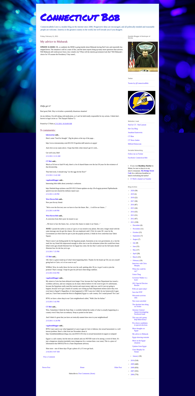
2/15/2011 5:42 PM (52, 302)
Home (82, 367)
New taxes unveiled (139, 301)
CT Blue (131, 136)
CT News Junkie (134, 140)
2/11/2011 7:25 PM (52, 251)
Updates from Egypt (139, 346)
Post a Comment (49, 357)
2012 (133, 219)
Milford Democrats (134, 144)
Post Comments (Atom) (86, 373)
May (134, 250)
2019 (133, 194)
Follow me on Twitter (135, 154)
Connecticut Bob (80, 17)
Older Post (118, 367)
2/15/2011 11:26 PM (53, 321)
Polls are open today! (139, 289)
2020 (133, 191)
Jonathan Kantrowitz (135, 132)
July (134, 243)
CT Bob (49, 161)
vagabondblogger (52, 180)
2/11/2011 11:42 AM (53, 175)
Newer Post (46, 367)
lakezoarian (50, 135)
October (136, 232)
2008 (133, 368)
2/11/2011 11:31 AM (53, 156)
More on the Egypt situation (138, 342)
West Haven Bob (52, 199)
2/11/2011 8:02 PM (52, 273)
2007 (133, 371)
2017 (133, 201)
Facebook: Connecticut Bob (137, 158)
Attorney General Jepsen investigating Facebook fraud (140, 312)
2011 (133, 222)
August (135, 239)
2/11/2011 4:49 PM (52, 211)
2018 (133, 197)
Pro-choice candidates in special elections (140, 324)
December (136, 225)
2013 (133, 215)
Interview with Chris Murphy (139, 265)
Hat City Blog (133, 129)
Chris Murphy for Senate (138, 351)
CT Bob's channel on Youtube (140, 179)
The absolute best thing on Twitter (140, 306)
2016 (133, 205)
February (136, 260)
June (134, 246)
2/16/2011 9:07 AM (53, 352)
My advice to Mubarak (140, 334)
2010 (133, 360)
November (137, 229)
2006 (133, 374)
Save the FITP (137, 292)
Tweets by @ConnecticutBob (138, 83)
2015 (133, 208)
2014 (133, 212)
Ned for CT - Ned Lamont (137, 125)
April (135, 253)
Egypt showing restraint (140, 337)
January (136, 356)
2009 (133, 364)
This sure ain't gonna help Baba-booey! (139, 319)
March (135, 257)
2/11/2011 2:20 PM (52, 194)
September (137, 236)
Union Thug (136, 274)
